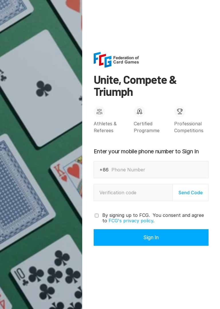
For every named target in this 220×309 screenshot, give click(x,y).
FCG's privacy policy (131, 220)
